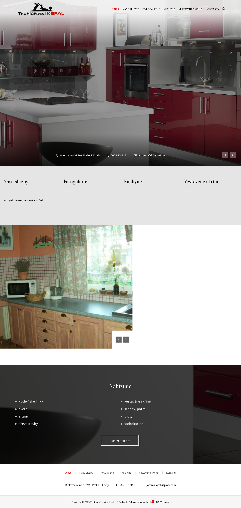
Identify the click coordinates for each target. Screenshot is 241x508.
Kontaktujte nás (120, 441)
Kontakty (212, 11)
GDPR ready (162, 502)
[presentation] (225, 155)
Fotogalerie (151, 11)
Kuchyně (169, 11)
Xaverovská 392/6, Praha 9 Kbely (80, 155)
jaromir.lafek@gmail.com (152, 155)
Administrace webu (139, 502)
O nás (115, 11)
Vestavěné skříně (190, 11)
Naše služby (130, 11)
